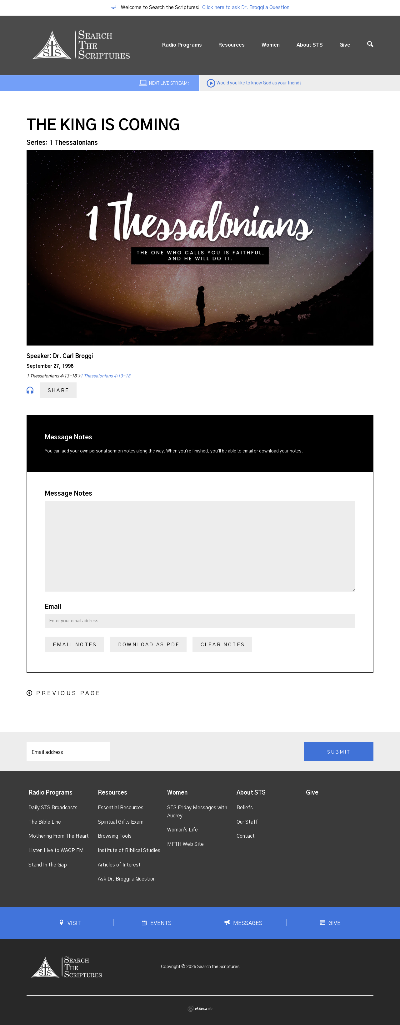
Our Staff (247, 822)
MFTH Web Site (185, 844)
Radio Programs (182, 45)
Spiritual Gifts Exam (120, 822)
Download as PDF (148, 644)
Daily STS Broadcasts (53, 807)
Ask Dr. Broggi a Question (127, 878)
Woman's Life (182, 829)
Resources (231, 45)
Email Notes (75, 644)
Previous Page (68, 693)
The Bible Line (44, 822)
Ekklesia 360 (200, 1009)
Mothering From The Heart (58, 836)
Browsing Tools (115, 836)
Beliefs (245, 807)
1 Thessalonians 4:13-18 (105, 376)
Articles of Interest (119, 864)
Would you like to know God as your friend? (259, 83)
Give (344, 45)
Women (271, 45)
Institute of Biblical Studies (129, 850)
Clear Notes (223, 644)
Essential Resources (120, 807)
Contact (246, 836)
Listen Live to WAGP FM (56, 850)
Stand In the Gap (47, 864)
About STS (310, 45)
